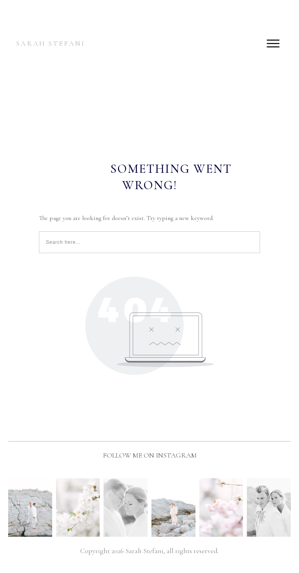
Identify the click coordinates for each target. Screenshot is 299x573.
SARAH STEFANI (50, 43)
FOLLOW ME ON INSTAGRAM (150, 455)
